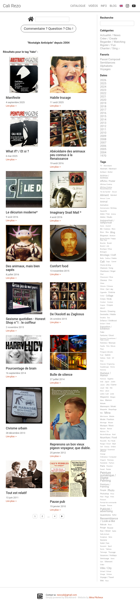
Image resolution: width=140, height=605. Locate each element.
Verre (112, 558)
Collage (109, 296)
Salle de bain (104, 534)
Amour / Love (105, 198)
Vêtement (108, 561)
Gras (102, 361)
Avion (102, 226)
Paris (102, 466)
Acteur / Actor (106, 172)
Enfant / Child (105, 323)
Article (113, 214)
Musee (110, 422)
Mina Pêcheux (96, 597)
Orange (102, 454)
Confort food (59, 266)
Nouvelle (103, 441)
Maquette (103, 409)
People (103, 490)
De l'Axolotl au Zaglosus (67, 314)
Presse (109, 505)
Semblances (107, 62)
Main (102, 400)
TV (101, 165)
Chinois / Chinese (106, 286)
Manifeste (13, 97)
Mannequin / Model (108, 406)
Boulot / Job (104, 246)
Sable (114, 531)
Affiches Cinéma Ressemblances (106, 188)
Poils (112, 496)
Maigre (112, 397)
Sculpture (103, 537)
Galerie (107, 355)
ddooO (102, 308)
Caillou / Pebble (111, 258)
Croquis (110, 305)
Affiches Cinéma (106, 184)
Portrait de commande (108, 502)
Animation (104, 205)
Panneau (110, 460)
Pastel (102, 469)
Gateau (102, 358)
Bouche (103, 243)
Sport (110, 546)
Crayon (102, 305)
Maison (108, 400)
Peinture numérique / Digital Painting (108, 477)
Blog (113, 5)
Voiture (109, 574)
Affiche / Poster (107, 181)
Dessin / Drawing (107, 311)
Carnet (113, 261)
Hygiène (110, 379)
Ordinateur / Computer (108, 457)
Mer (101, 413)
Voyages (105, 69)
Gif (113, 358)
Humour (103, 379)
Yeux (107, 580)
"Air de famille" (105, 192)
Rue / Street (105, 531)
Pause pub (57, 501)
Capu (108, 261)
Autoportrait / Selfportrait (107, 221)
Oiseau (106, 446)
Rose (110, 524)
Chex (110, 280)
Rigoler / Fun (108, 45)
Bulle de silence (61, 374)
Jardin (113, 381)
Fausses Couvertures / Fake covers (108, 339)
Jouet (102, 388)
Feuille (102, 346)
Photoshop (104, 494)
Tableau (109, 549)
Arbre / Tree (105, 214)
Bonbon (112, 235)
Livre (112, 394)
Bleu (107, 232)
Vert (101, 561)
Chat (102, 274)
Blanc (102, 232)
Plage (107, 496)
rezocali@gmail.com (67, 595)
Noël (114, 434)
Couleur (103, 302)
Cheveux (103, 280)
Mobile (111, 416)
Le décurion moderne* (22, 212)
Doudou (103, 317)
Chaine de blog (105, 265)
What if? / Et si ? (17, 151)
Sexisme (103, 540)
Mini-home (104, 416)
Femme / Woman (108, 343)
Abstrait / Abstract (108, 169)
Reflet (114, 515)
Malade (103, 403)
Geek (108, 358)
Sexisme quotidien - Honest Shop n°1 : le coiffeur (25, 320)
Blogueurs (104, 235)
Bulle (102, 258)
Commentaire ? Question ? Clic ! (48, 28)
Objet (114, 444)
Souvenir (103, 546)
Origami (103, 460)
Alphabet (113, 195)
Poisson (103, 499)
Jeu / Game (111, 385)
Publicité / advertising (106, 510)
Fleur (102, 349)
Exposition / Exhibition (106, 328)
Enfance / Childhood (108, 320)
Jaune (102, 385)
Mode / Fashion (107, 419)
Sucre (102, 549)
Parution (109, 466)
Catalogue (77, 5)
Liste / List (104, 394)
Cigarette (103, 292)
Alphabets (106, 66)
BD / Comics (105, 229)
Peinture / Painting (105, 485)
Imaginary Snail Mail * (65, 212)
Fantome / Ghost (107, 335)
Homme (103, 370)
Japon (107, 381)
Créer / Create (108, 38)
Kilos (102, 391)
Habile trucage (60, 97)
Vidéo (102, 564)
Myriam (103, 428)
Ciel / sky (109, 289)
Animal (103, 202)
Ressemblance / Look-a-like (109, 519)
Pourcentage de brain (21, 368)
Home (112, 367)
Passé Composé (110, 59)
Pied (101, 496)
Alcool (114, 192)
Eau (108, 317)
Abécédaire (108, 165)
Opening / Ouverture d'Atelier (107, 450)
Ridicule (103, 524)
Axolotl (108, 226)
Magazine (104, 397)
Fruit (101, 355)
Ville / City (106, 568)
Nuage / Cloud (105, 444)
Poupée (103, 505)
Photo (111, 490)
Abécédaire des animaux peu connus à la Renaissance (67, 155)
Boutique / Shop (106, 249)
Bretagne (103, 252)
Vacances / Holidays (108, 555)
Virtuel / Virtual (105, 571)
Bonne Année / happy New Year (108, 239)
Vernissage (104, 558)
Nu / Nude (111, 441)
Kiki (111, 388)
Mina (107, 413)
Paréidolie (103, 463)
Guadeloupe (104, 367)
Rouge (103, 528)
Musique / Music (107, 425)
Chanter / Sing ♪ (110, 48)
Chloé (102, 289)
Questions (105, 515)
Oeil (101, 446)
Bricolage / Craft (108, 255)
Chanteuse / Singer (108, 271)
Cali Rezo (12, 5)
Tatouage (103, 552)
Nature (109, 428)
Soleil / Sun (104, 543)
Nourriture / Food (108, 438)
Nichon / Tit (104, 431)
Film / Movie (110, 346)
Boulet (109, 243)
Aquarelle (103, 211)
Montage (103, 422)
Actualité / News (110, 35)
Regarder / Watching (112, 41)
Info (104, 5)
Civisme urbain (16, 428)
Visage (102, 574)
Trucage (112, 552)
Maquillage (112, 409)
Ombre (113, 446)
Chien (102, 283)
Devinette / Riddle (108, 314)
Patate (108, 469)
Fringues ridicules (106, 352)
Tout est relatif (16, 493)
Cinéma (111, 292)
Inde (101, 381)
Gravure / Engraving (107, 364)
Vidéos (93, 5)
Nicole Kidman (105, 434)
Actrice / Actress (104, 177)
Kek (107, 388)
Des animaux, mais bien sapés (23, 268)
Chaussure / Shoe (106, 277)
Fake (102, 332)
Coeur (102, 295)
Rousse (110, 528)
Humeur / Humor (105, 374)
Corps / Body (106, 299)
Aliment (104, 195)
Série (110, 537)
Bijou (113, 229)
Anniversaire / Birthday (108, 208)
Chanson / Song (106, 268)
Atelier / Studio (106, 217)
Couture (110, 302)
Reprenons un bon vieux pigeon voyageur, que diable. (70, 446)
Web (102, 580)
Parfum (111, 463)
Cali (102, 262)
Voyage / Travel (107, 577)
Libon (107, 391)
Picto (112, 494)
